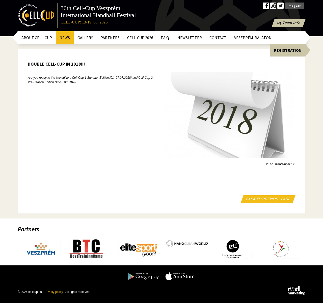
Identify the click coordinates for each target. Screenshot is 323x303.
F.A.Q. (165, 37)
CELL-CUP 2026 (140, 37)
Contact (218, 37)
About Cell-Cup (36, 37)
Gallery (85, 37)
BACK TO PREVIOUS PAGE (268, 198)
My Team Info (288, 22)
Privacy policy (53, 292)
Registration (288, 50)
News (65, 37)
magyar (294, 6)
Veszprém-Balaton (253, 37)
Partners (110, 37)
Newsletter (189, 37)
